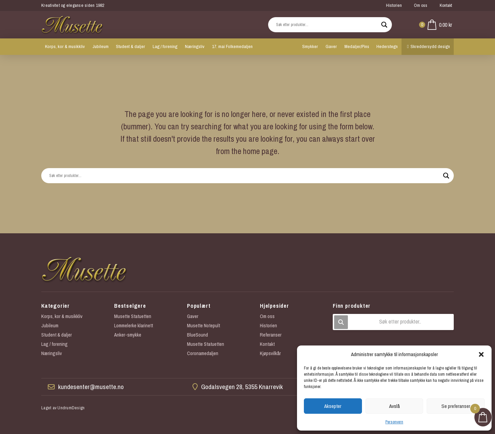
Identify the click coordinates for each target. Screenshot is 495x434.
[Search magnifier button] (384, 25)
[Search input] (327, 25)
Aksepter (332, 406)
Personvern (394, 422)
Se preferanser (455, 406)
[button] (481, 354)
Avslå (394, 406)
